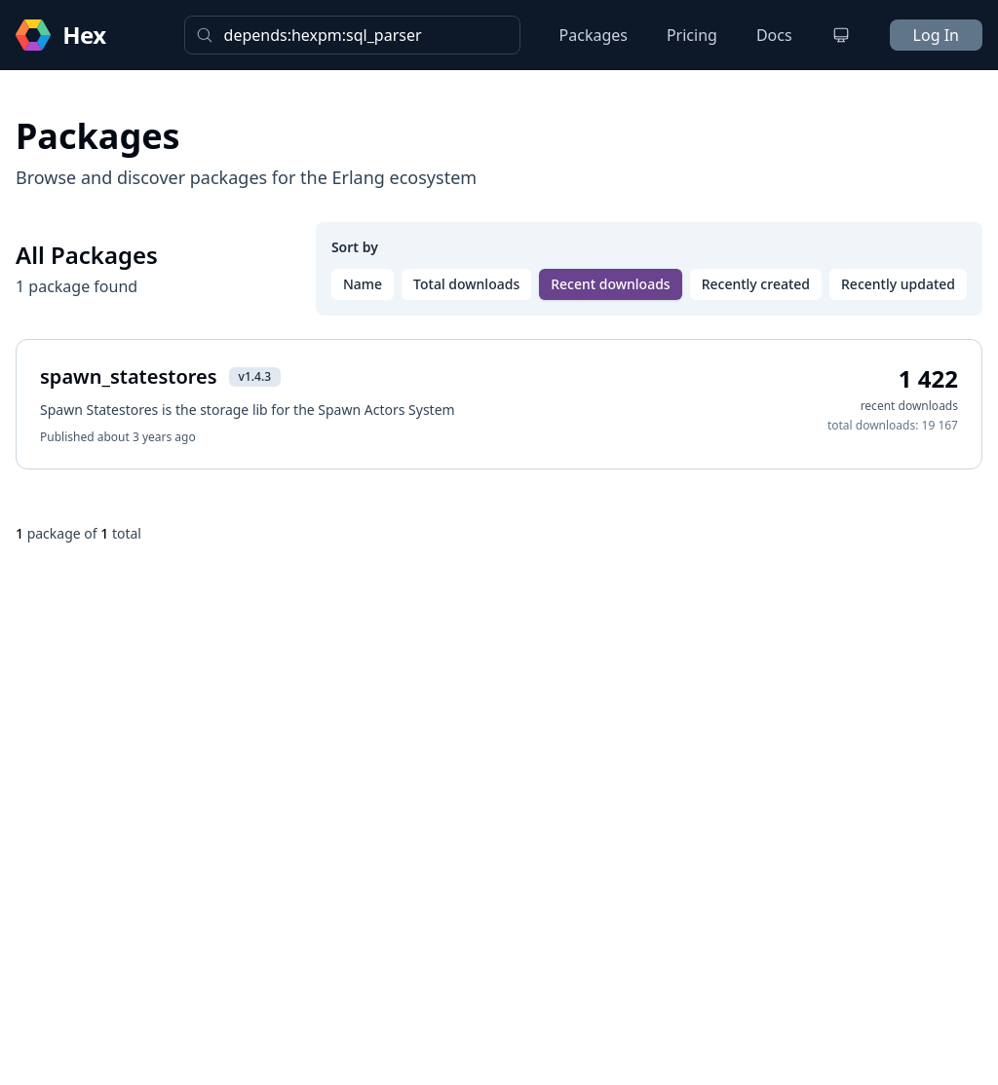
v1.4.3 (255, 376)
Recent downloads (610, 284)
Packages (593, 35)
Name (362, 284)
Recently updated (898, 284)
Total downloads (466, 284)
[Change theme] (841, 35)
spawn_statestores (128, 376)
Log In (936, 35)
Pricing (692, 35)
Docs (774, 35)
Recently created (756, 284)
